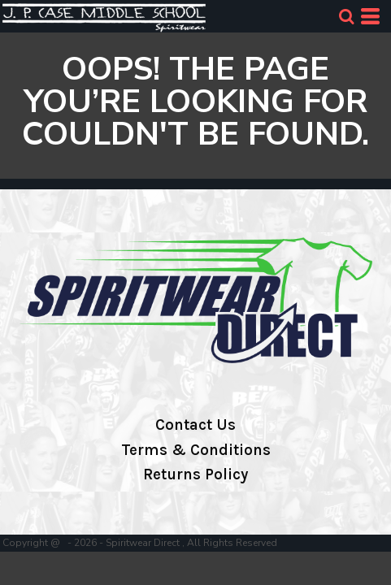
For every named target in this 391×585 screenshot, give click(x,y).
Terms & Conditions (196, 450)
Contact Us (195, 425)
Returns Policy (195, 474)
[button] (346, 16)
